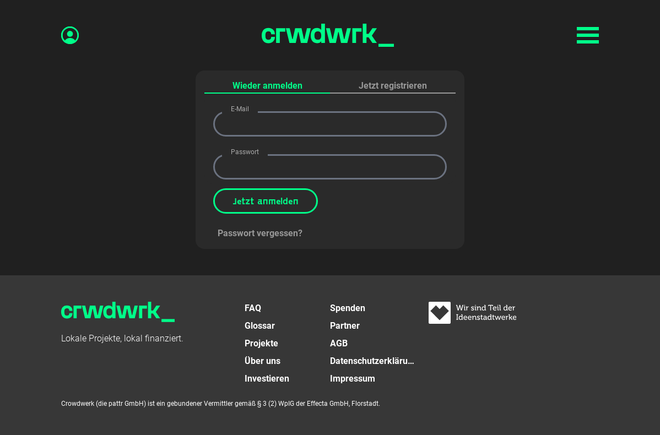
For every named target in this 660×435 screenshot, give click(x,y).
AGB (339, 343)
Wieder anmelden (267, 85)
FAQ (253, 308)
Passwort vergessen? (260, 233)
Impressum (352, 378)
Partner (345, 325)
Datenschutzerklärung (372, 361)
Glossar (260, 325)
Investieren (267, 378)
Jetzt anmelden (265, 200)
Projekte (261, 343)
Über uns (262, 361)
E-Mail (240, 109)
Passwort (245, 152)
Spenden (347, 308)
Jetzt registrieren (393, 85)
